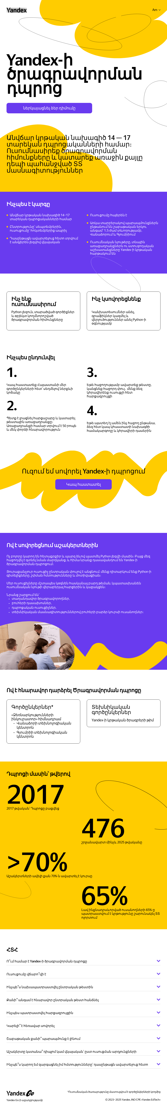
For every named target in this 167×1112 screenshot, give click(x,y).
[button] (156, 10)
